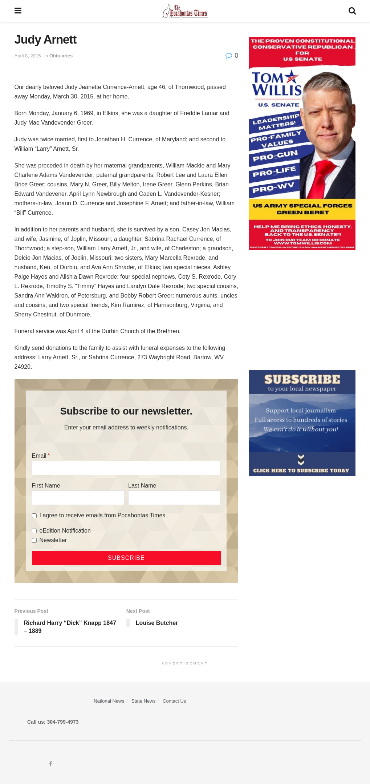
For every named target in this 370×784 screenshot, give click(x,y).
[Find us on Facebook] (50, 764)
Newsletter (53, 540)
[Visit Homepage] (185, 11)
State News (143, 701)
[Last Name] (174, 497)
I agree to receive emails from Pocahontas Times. (103, 515)
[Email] (126, 468)
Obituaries (61, 55)
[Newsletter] (34, 540)
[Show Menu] (18, 11)
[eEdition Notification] (34, 531)
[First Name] (78, 497)
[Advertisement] (302, 309)
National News (109, 701)
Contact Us (174, 701)
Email (39, 456)
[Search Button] (352, 11)
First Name (46, 485)
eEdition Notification (65, 531)
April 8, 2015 (28, 55)
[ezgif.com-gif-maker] (302, 422)
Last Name (142, 485)
